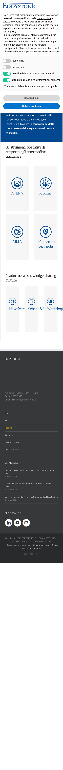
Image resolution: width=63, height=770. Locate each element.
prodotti (8, 650)
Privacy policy (11, 671)
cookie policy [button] (9, 31)
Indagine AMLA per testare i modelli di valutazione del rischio (30, 694)
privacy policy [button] (44, 18)
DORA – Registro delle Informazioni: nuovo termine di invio (29, 707)
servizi (8, 642)
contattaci (9, 657)
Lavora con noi (12, 664)
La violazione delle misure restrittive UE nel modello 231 (31, 719)
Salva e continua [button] (31, 106)
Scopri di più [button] (31, 98)
